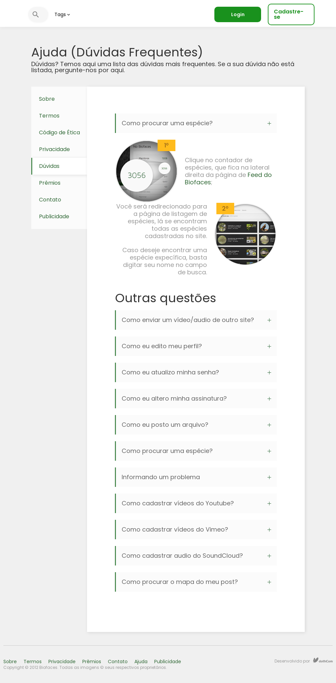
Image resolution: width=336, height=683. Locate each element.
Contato (50, 199)
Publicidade (54, 216)
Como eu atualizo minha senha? (196, 372)
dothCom (323, 660)
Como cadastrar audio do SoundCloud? (196, 555)
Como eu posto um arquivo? (196, 424)
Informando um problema (196, 477)
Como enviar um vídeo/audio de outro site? (196, 320)
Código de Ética (59, 132)
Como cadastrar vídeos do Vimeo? (196, 529)
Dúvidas (49, 166)
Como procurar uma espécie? (196, 123)
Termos (49, 116)
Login (238, 14)
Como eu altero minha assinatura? (196, 398)
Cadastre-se (288, 14)
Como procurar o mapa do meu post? (196, 582)
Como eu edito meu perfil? (196, 346)
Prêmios (49, 183)
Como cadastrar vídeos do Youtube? (196, 503)
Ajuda (141, 661)
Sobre (47, 99)
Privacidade (54, 149)
